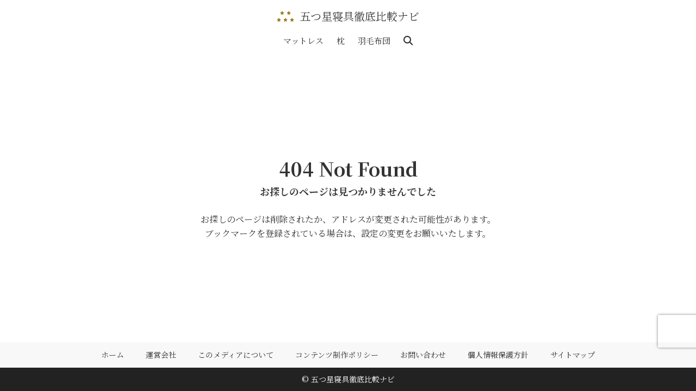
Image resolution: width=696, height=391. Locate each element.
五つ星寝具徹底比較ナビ (359, 16)
